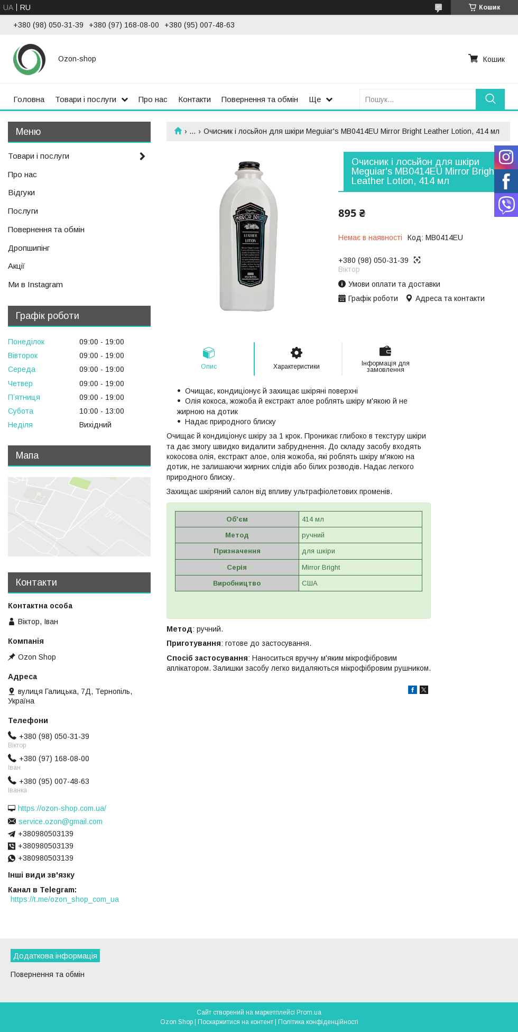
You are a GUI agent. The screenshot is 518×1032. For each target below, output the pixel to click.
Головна (28, 99)
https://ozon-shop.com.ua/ (62, 808)
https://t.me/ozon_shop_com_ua (65, 899)
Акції (16, 265)
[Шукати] (490, 99)
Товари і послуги (85, 99)
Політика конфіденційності (318, 1022)
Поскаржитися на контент (235, 1022)
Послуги (23, 210)
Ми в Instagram (35, 284)
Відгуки (21, 192)
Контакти (194, 99)
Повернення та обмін (259, 99)
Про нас (153, 99)
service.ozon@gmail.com (60, 821)
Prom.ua (309, 1012)
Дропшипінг (29, 247)
